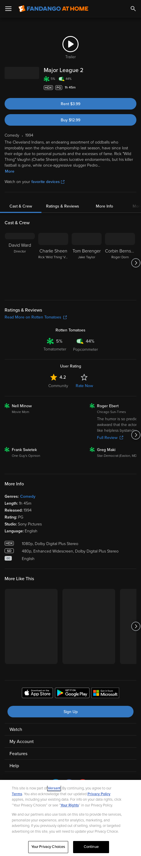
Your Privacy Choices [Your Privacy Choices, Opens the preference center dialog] (48, 846)
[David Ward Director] (20, 263)
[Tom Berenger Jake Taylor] (86, 263)
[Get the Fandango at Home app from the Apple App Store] (37, 693)
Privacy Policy (98, 794)
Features (18, 754)
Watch (15, 729)
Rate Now (84, 385)
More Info (104, 206)
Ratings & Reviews (62, 206)
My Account (21, 741)
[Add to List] (133, 87)
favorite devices (47, 181)
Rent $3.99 (70, 103)
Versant (54, 788)
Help (14, 766)
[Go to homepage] (53, 8)
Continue (91, 846)
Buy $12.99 (70, 120)
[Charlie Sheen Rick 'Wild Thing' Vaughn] (53, 263)
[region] (70, 818)
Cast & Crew (20, 206)
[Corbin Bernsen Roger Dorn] (120, 263)
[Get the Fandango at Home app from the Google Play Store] (72, 693)
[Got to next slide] (135, 263)
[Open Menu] (8, 8)
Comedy (27, 496)
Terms (17, 794)
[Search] (133, 8)
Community (58, 385)
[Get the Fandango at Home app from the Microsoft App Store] (105, 693)
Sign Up (71, 711)
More (9, 171)
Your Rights (69, 805)
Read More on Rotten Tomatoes (36, 317)
